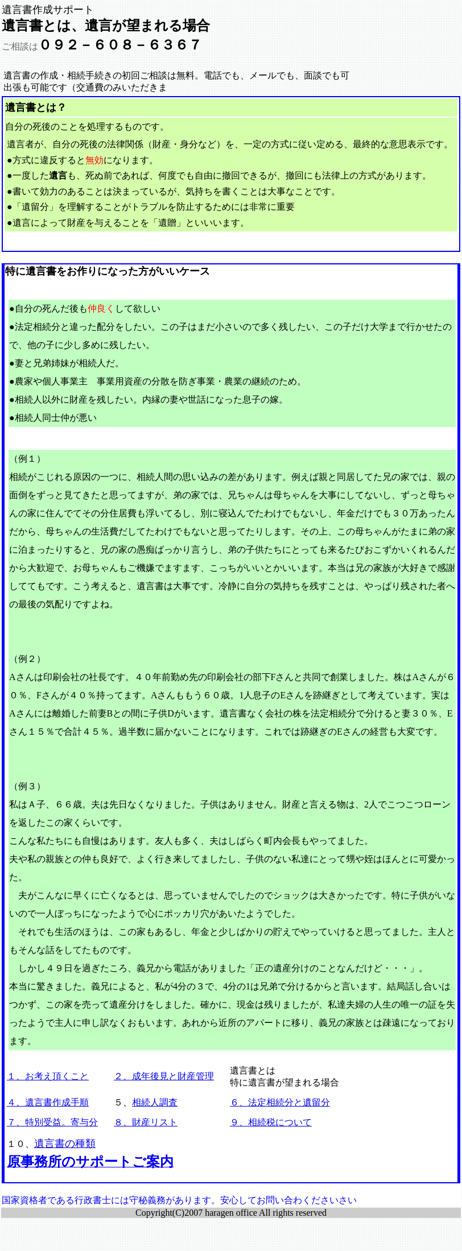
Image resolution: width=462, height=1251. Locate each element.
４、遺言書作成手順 (48, 1102)
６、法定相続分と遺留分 (280, 1102)
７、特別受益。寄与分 (52, 1122)
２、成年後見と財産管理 (164, 1076)
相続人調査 (155, 1102)
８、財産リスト (146, 1122)
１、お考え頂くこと (48, 1076)
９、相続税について (271, 1122)
